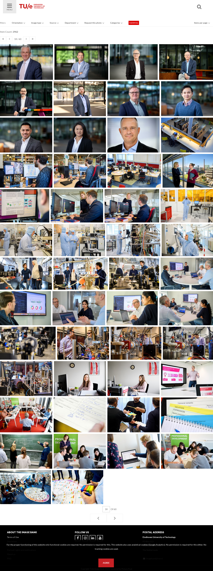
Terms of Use (13, 537)
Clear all (133, 23)
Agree (106, 563)
